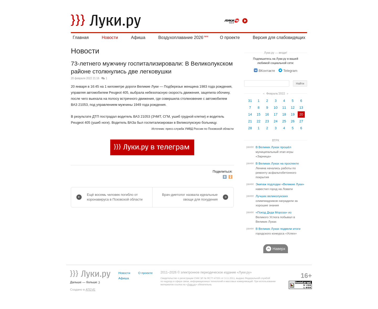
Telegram (288, 71)
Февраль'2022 (275, 93)
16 (267, 114)
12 (293, 107)
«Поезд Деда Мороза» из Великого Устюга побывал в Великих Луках (275, 217)
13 (301, 107)
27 (301, 121)
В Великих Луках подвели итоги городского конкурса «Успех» (278, 231)
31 (250, 101)
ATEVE (90, 289)
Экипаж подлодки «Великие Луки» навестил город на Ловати (280, 187)
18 (284, 114)
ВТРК (275, 140)
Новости (110, 37)
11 (284, 107)
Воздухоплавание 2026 (180, 37)
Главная (81, 37)
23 (267, 121)
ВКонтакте (264, 71)
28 (250, 128)
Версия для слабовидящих (279, 37)
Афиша (138, 37)
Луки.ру (191, 284)
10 (275, 107)
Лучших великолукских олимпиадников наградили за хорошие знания (277, 201)
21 (250, 121)
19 (293, 114)
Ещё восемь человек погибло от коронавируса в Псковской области (115, 197)
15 (258, 114)
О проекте (230, 37)
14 (250, 114)
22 (258, 121)
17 (275, 114)
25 (284, 121)
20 (301, 114)
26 (293, 121)
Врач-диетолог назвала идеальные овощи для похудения (190, 197)
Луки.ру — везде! (275, 52)
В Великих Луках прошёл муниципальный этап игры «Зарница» (274, 152)
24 (275, 121)
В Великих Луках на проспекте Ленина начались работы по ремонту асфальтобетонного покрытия (277, 170)
